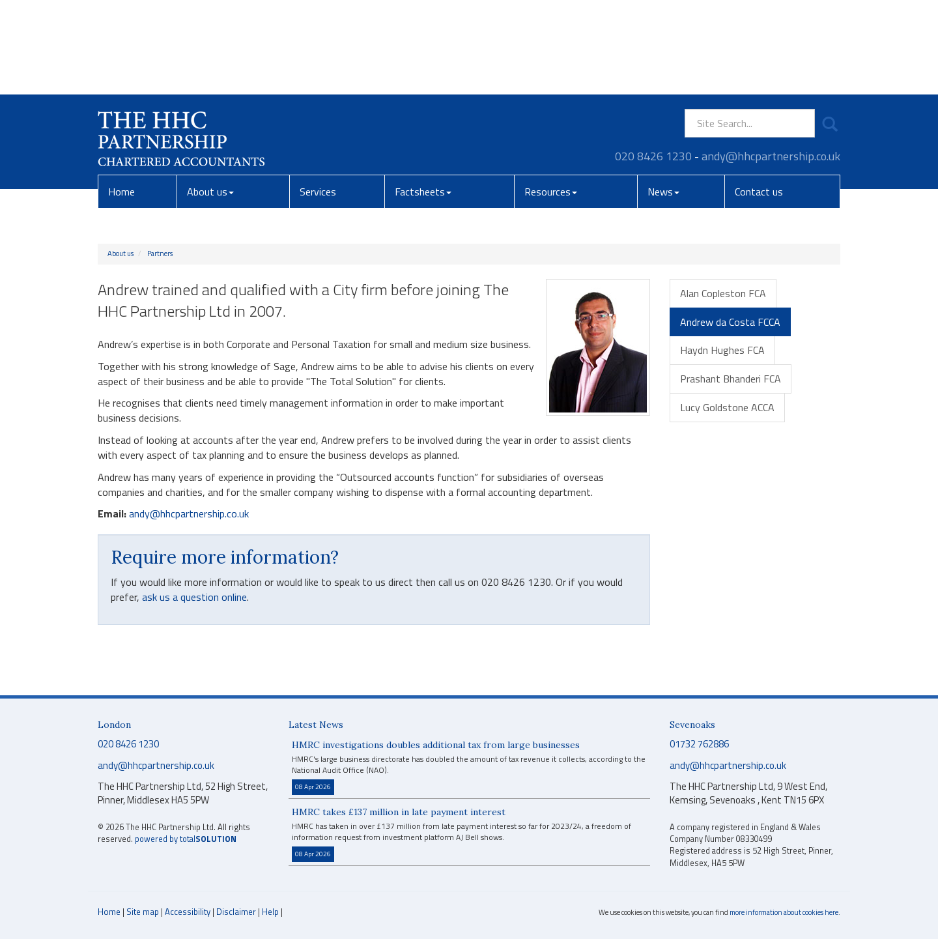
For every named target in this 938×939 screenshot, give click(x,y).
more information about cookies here (784, 911)
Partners (160, 253)
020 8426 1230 (653, 61)
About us (210, 97)
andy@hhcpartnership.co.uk (771, 61)
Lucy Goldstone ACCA (727, 407)
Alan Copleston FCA (723, 293)
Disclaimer (236, 911)
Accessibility (187, 911)
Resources (550, 97)
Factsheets (423, 97)
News (663, 97)
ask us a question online (194, 597)
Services (318, 97)
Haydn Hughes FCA (722, 350)
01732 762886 (699, 743)
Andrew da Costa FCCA (730, 322)
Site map (142, 911)
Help (270, 911)
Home (121, 97)
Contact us (759, 97)
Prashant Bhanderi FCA (730, 378)
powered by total (185, 839)
